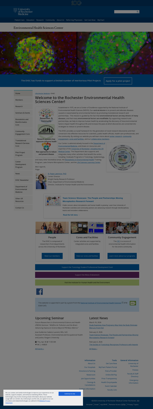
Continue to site (69, 394)
